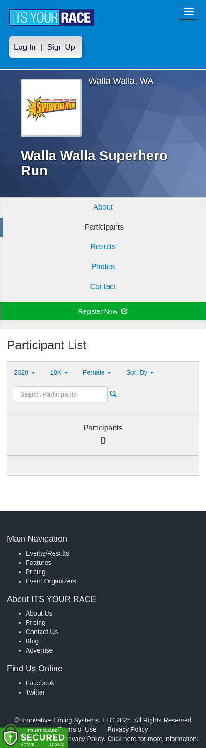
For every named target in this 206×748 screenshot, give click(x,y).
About (103, 207)
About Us (39, 613)
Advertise (39, 650)
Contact (103, 287)
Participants (104, 227)
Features (38, 562)
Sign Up (61, 47)
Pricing (36, 572)
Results (102, 247)
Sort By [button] (140, 372)
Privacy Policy (127, 729)
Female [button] (97, 372)
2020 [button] (24, 372)
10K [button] (59, 372)
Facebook (40, 683)
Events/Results (47, 553)
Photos (103, 267)
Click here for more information (152, 738)
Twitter (35, 692)
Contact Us (42, 631)
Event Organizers (51, 581)
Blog (32, 641)
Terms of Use (77, 729)
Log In (25, 47)
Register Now (103, 311)
